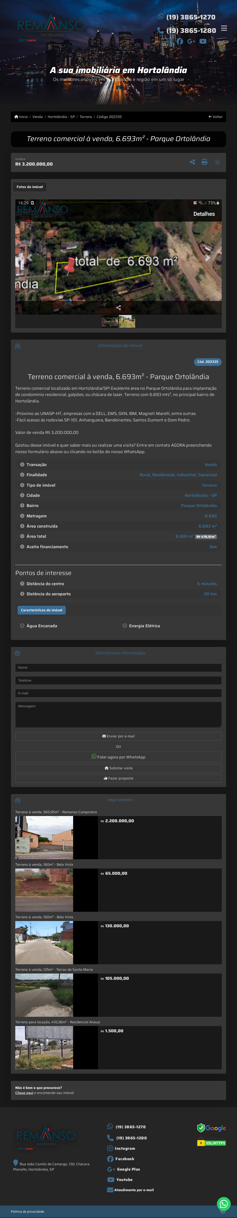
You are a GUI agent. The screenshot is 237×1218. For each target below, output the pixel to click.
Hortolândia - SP (61, 117)
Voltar (216, 117)
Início (21, 117)
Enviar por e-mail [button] (118, 736)
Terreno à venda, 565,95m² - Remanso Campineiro (56, 812)
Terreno (86, 117)
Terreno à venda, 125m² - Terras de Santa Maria (54, 969)
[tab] (29, 186)
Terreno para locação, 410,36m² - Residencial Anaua (57, 1022)
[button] (30, 257)
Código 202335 (109, 117)
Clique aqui (24, 1093)
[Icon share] (170, 41)
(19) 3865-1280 (191, 30)
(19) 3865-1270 (190, 17)
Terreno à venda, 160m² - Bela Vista (44, 864)
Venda (37, 117)
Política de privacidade (27, 1211)
